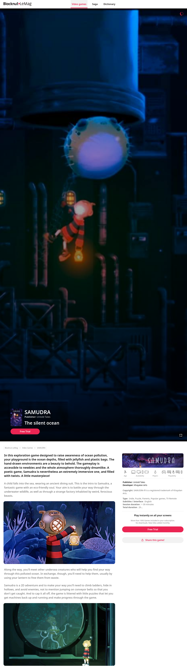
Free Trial (25, 431)
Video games (79, 4)
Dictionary (109, 4)
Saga (95, 4)
